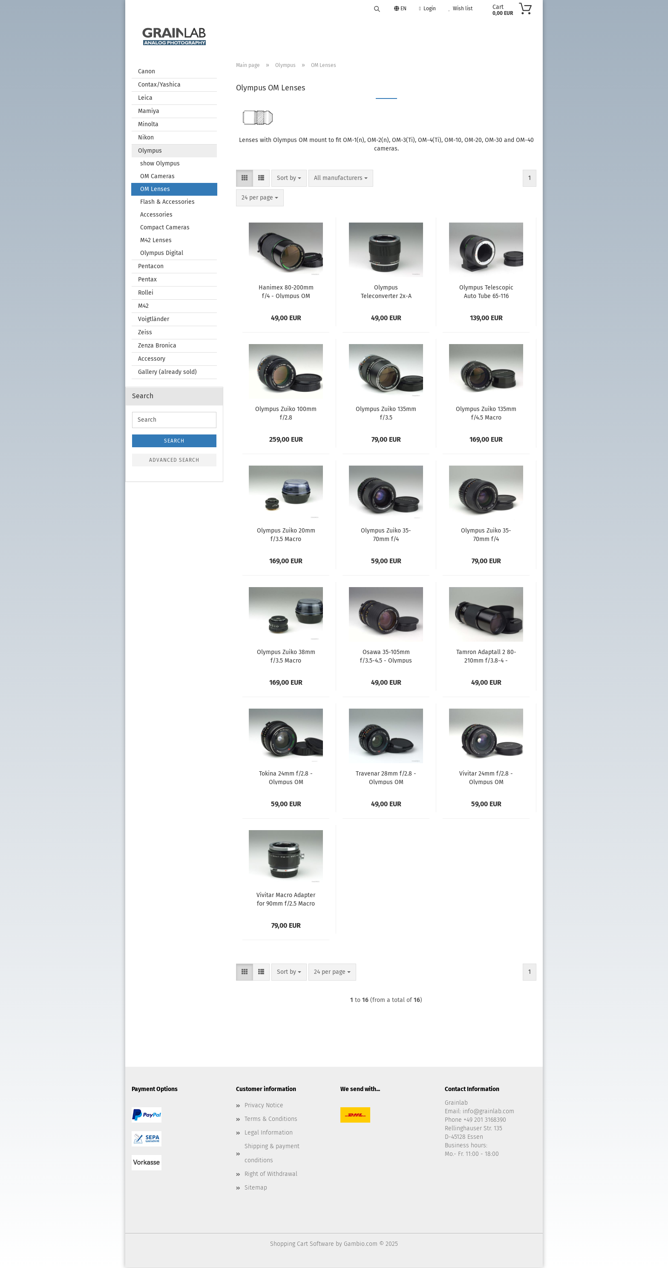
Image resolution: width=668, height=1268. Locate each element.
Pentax (147, 280)
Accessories (156, 215)
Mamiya (148, 111)
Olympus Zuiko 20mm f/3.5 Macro (286, 534)
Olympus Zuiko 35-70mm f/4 (386, 534)
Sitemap (256, 1188)
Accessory (151, 359)
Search (174, 441)
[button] (244, 178)
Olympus (150, 151)
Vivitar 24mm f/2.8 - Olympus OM (486, 777)
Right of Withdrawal (271, 1174)
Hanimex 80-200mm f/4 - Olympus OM (286, 291)
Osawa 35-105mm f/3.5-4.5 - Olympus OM (386, 656)
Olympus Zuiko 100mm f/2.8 (286, 413)
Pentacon (151, 266)
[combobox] (289, 178)
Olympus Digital (161, 253)
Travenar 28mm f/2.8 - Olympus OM (386, 777)
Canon (146, 71)
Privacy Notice (264, 1105)
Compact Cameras (165, 228)
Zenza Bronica (157, 346)
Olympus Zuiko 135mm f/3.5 (386, 413)
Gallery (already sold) (167, 372)
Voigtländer (153, 319)
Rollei (145, 293)
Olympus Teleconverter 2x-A (386, 291)
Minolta (148, 124)
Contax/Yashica (159, 85)
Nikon (146, 138)
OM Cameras (157, 176)
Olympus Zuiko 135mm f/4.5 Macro (486, 413)
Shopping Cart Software (302, 1244)
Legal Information (269, 1133)
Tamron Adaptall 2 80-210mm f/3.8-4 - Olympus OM (486, 656)
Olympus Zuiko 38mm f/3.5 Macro (286, 656)
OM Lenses (155, 189)
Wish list (460, 9)
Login (427, 9)
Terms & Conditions (271, 1119)
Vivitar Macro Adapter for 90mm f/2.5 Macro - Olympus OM (285, 899)
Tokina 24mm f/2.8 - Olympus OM (286, 777)
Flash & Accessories (167, 202)
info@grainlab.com (488, 1111)
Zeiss (145, 332)
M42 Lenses (156, 240)
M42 (143, 306)
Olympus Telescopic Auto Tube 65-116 (486, 291)
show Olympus (160, 164)
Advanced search (174, 460)
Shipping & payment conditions (272, 1153)
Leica (145, 98)
